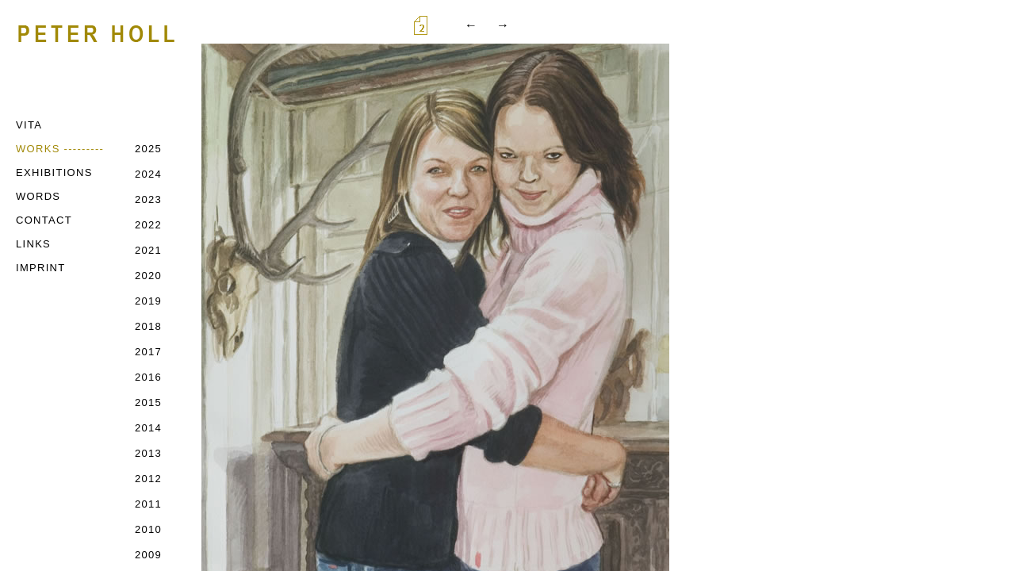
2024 (148, 174)
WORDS (38, 196)
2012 (148, 479)
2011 (148, 504)
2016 (148, 377)
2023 (148, 199)
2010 (148, 529)
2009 (148, 555)
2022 (148, 225)
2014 (148, 428)
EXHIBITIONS (54, 172)
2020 (148, 276)
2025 (148, 149)
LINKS (33, 244)
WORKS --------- (60, 149)
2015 (148, 402)
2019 (148, 301)
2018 (148, 326)
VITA (29, 125)
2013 (148, 453)
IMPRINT (41, 268)
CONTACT (44, 220)
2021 (148, 250)
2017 (148, 352)
